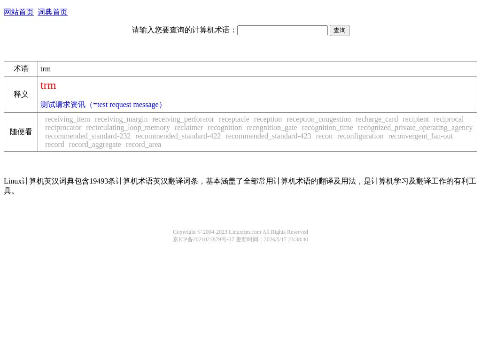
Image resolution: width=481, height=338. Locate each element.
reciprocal (449, 119)
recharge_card (377, 119)
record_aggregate (95, 144)
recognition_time (327, 127)
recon (324, 136)
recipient (416, 119)
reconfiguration (360, 136)
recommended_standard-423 (268, 136)
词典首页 (53, 12)
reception (268, 119)
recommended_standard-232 (88, 136)
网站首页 (19, 12)
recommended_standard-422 (178, 136)
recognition (225, 127)
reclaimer (189, 127)
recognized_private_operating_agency (415, 127)
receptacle (234, 119)
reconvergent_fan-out (420, 136)
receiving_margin (121, 119)
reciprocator (63, 127)
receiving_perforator (183, 119)
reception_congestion (319, 119)
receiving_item (67, 119)
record (54, 144)
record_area (144, 144)
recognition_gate (272, 127)
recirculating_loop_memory (128, 127)
